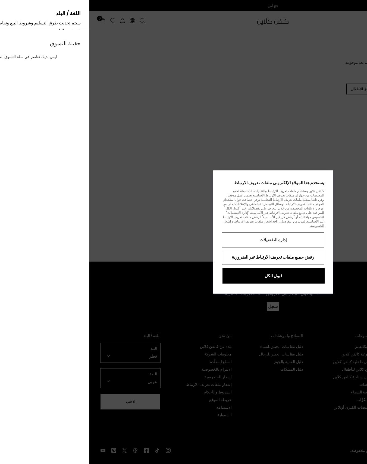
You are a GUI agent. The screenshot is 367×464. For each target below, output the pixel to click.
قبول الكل (184, 276)
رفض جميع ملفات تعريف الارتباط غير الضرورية (183, 257)
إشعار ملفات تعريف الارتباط (163, 221)
